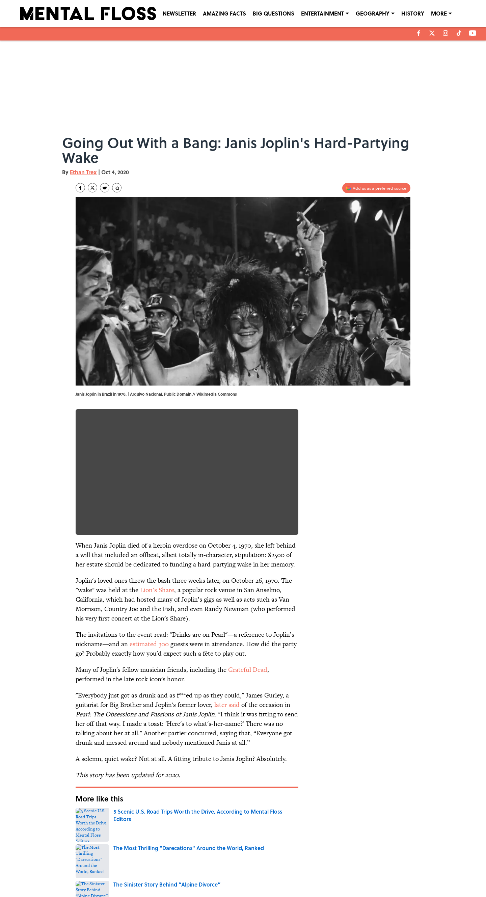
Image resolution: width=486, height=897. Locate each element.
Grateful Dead (247, 669)
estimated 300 (149, 644)
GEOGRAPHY (372, 13)
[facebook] (418, 33)
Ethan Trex (83, 172)
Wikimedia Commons (216, 394)
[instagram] (445, 33)
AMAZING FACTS (224, 13)
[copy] (117, 187)
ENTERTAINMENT (322, 13)
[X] (432, 33)
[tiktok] (459, 33)
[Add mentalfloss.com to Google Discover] (376, 188)
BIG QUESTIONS (273, 13)
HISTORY (412, 13)
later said (227, 704)
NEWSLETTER (179, 13)
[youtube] (473, 33)
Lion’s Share (157, 590)
